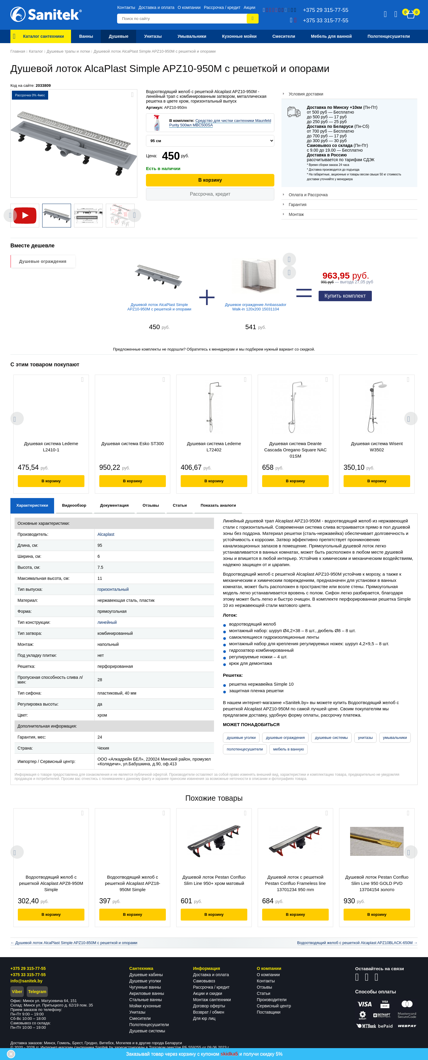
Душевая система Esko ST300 (132, 443)
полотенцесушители (245, 749)
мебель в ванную (288, 749)
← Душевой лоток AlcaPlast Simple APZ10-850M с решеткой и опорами (73, 942)
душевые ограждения (285, 737)
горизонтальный (113, 589)
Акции (249, 7)
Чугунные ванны (145, 987)
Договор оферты (209, 1006)
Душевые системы (147, 1030)
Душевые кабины (146, 974)
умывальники (395, 737)
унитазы (365, 737)
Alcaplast (105, 534)
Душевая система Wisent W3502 (377, 446)
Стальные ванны (145, 999)
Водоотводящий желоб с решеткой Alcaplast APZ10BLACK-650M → (357, 942)
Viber (17, 991)
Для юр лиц (204, 1018)
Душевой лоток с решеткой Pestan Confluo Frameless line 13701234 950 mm (295, 883)
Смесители (140, 1018)
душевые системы (331, 737)
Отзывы (264, 987)
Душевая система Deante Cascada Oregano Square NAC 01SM (295, 449)
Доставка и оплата (156, 7)
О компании (189, 7)
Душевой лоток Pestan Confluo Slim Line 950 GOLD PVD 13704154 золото (376, 883)
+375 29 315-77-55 (28, 968)
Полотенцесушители (149, 1024)
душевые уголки (241, 737)
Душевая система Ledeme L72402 (214, 446)
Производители (272, 999)
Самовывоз (204, 981)
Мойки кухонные (145, 1006)
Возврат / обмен (208, 1012)
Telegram (37, 991)
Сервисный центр (274, 1006)
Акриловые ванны (146, 993)
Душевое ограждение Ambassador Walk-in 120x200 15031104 (255, 306)
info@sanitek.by (26, 981)
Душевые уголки (145, 981)
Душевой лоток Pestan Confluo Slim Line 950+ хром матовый (214, 880)
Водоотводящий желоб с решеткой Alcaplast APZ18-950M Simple (132, 883)
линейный (107, 622)
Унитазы (137, 1012)
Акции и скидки (207, 993)
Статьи (263, 993)
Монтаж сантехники (212, 999)
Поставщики (269, 1012)
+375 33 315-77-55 (28, 974)
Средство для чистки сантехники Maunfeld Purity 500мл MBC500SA (220, 122)
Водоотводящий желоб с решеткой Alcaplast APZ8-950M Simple (51, 883)
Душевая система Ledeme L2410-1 (51, 446)
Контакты (126, 7)
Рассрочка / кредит (222, 7)
